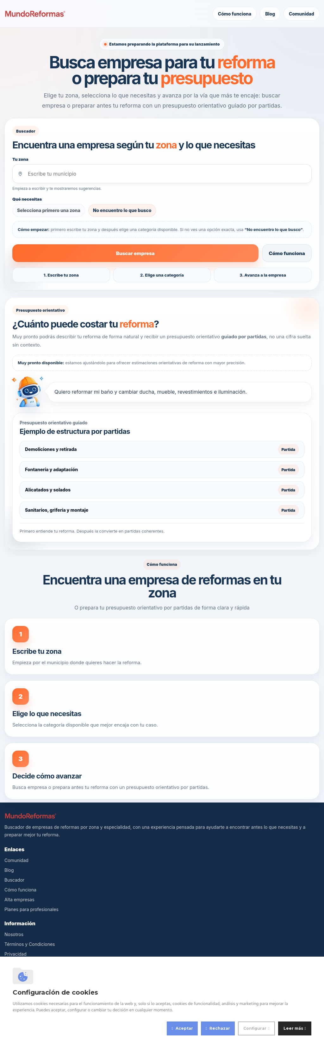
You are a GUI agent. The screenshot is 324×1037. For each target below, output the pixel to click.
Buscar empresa (135, 253)
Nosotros (13, 934)
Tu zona (20, 159)
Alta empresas (19, 900)
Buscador (14, 880)
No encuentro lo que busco (122, 210)
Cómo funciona (234, 13)
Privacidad (15, 954)
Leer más (293, 1028)
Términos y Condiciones (29, 944)
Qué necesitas (27, 199)
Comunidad (301, 13)
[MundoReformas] (35, 13)
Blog (270, 13)
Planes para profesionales (31, 909)
